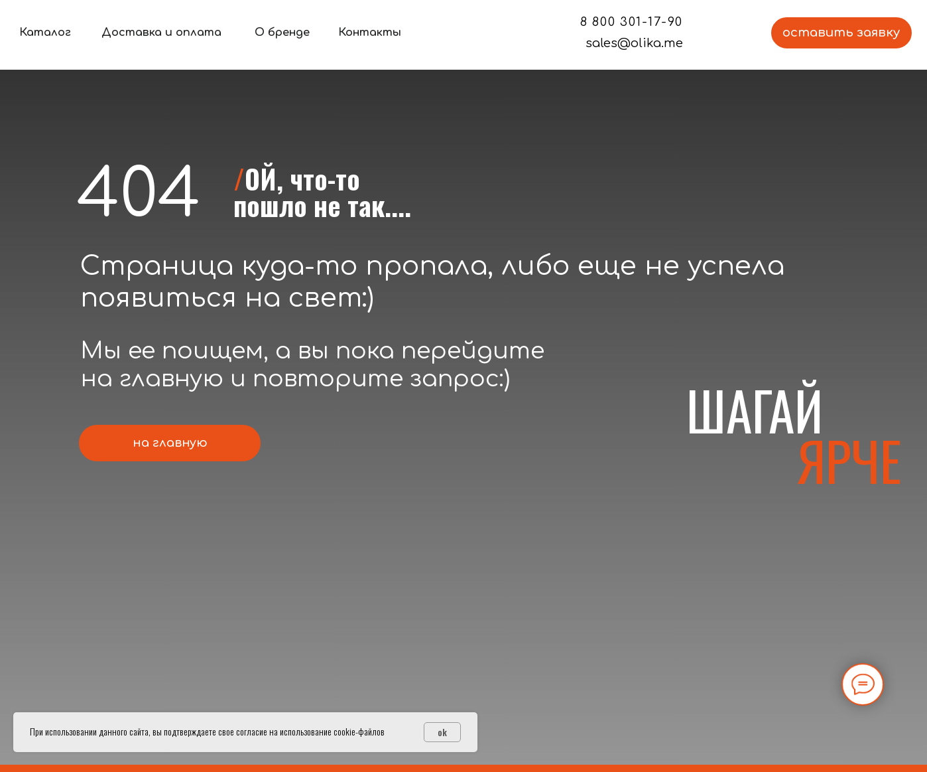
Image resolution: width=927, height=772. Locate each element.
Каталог (45, 33)
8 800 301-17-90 (631, 22)
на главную (170, 442)
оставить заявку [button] (841, 32)
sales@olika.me (634, 43)
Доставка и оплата (161, 33)
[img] (463, 32)
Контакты (369, 33)
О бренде (282, 33)
